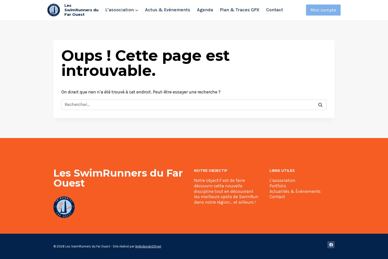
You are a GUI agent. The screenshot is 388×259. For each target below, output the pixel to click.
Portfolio (278, 186)
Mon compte (323, 10)
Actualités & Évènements (295, 191)
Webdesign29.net (148, 246)
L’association (282, 180)
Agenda (205, 10)
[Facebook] (331, 244)
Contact (274, 10)
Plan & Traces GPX (239, 10)
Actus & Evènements (167, 10)
